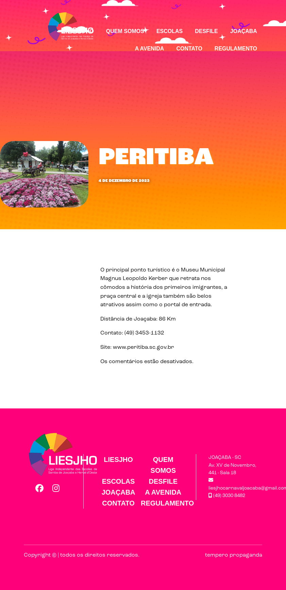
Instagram (56, 488)
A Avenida (149, 48)
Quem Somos (125, 31)
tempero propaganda (233, 555)
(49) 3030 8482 (226, 495)
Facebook (39, 488)
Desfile (206, 31)
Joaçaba (243, 31)
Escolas (169, 31)
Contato (189, 48)
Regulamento (236, 48)
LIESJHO (82, 31)
